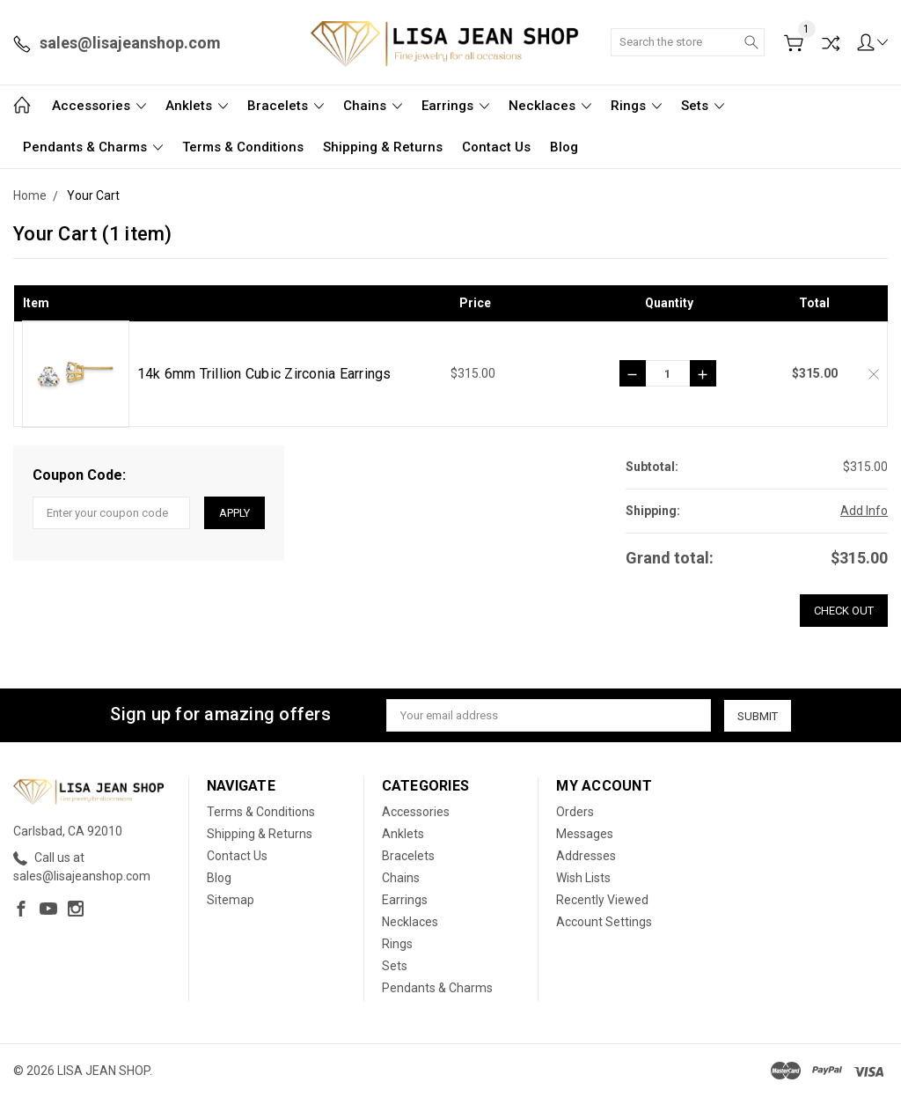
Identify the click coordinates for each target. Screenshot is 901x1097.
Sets (702, 106)
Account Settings (604, 922)
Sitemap (230, 900)
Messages (584, 834)
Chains (372, 106)
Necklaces (550, 106)
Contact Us (496, 147)
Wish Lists (583, 878)
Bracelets (285, 106)
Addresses (586, 856)
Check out (844, 610)
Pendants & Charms (93, 147)
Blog (564, 147)
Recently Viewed (602, 900)
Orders (575, 812)
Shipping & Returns (383, 147)
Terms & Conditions (243, 147)
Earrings (455, 106)
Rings (636, 106)
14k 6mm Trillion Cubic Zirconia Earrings (264, 373)
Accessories (99, 106)
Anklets (196, 106)
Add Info (864, 511)
